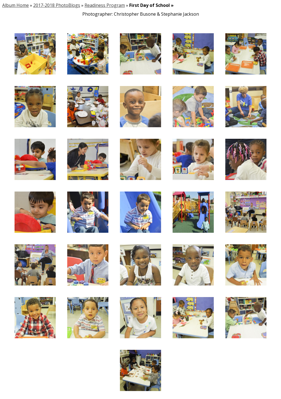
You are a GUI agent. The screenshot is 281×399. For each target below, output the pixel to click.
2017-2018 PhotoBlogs (56, 5)
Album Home (15, 5)
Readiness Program (105, 5)
